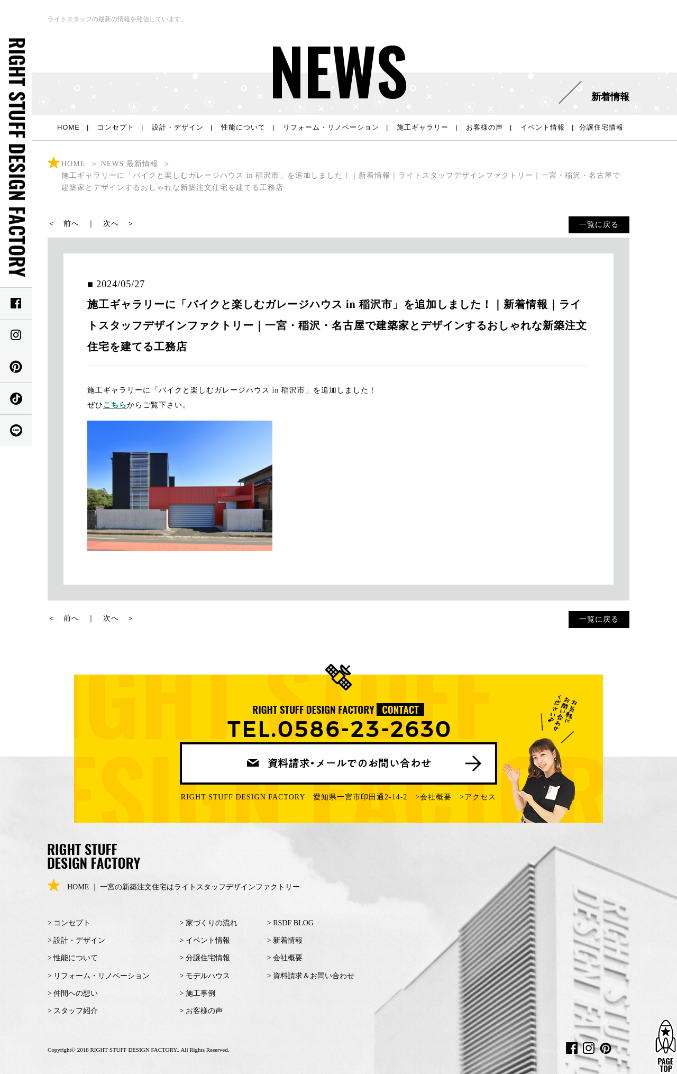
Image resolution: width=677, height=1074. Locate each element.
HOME (68, 127)
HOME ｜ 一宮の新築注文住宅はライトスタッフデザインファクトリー (174, 887)
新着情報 (288, 940)
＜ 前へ (63, 223)
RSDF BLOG (293, 923)
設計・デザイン (178, 127)
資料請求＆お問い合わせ (313, 976)
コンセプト (115, 127)
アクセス (480, 797)
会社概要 (436, 797)
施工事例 (200, 993)
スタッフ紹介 (75, 1011)
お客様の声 (484, 127)
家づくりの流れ (211, 923)
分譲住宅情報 (601, 127)
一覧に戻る (599, 225)
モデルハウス (208, 976)
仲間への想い (75, 993)
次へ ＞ (119, 223)
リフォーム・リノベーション (331, 127)
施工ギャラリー (423, 127)
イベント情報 (542, 127)
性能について (243, 127)
